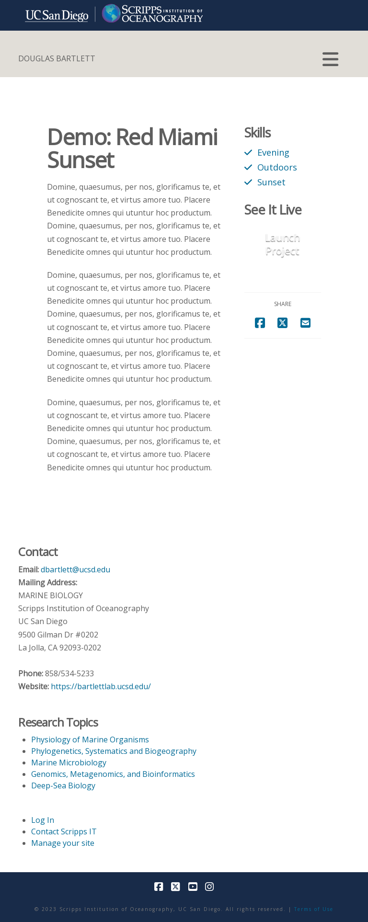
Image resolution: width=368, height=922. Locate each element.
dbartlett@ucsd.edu (75, 569)
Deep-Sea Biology (63, 785)
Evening (273, 152)
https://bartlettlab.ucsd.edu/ (101, 686)
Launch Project (282, 243)
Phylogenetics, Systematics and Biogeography (113, 751)
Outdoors (277, 167)
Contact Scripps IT (64, 831)
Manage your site (62, 843)
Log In (42, 820)
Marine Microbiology (68, 762)
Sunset (271, 182)
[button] (330, 59)
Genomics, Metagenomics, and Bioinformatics (113, 774)
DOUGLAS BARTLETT (56, 58)
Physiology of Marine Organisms (90, 739)
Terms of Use (314, 909)
